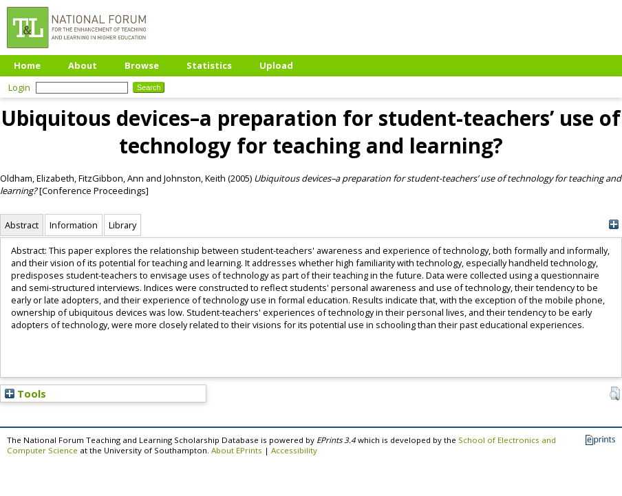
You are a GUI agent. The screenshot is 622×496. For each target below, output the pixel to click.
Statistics (209, 65)
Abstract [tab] (22, 225)
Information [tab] (74, 225)
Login (19, 87)
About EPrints (236, 450)
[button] (615, 393)
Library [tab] (122, 225)
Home (27, 65)
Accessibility (294, 450)
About (82, 65)
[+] (613, 224)
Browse (142, 65)
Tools (25, 393)
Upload (276, 65)
